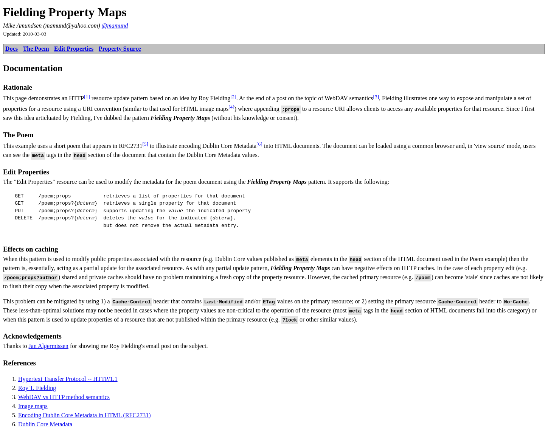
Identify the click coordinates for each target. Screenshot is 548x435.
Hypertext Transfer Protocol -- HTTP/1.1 (68, 379)
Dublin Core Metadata (45, 424)
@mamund (115, 25)
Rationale (17, 87)
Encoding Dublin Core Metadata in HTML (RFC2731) (84, 415)
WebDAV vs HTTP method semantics (64, 397)
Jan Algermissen (48, 346)
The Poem (36, 48)
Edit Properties (73, 48)
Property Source (120, 48)
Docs (11, 48)
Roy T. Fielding (37, 388)
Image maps (33, 406)
